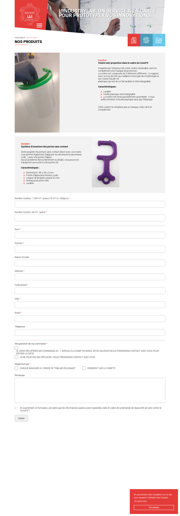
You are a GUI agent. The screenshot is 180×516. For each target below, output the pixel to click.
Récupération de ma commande (31, 343)
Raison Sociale (22, 257)
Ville (17, 299)
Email (18, 312)
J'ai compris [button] (154, 507)
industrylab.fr (20, 38)
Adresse (19, 271)
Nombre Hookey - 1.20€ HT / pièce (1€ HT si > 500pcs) (42, 198)
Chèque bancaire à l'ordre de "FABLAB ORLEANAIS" (47, 368)
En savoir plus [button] (140, 501)
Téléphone (20, 326)
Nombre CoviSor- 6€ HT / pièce (31, 212)
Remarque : (20, 375)
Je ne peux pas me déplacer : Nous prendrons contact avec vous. (58, 357)
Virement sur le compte (101, 368)
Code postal (21, 285)
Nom (18, 229)
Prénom (19, 243)
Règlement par (23, 364)
